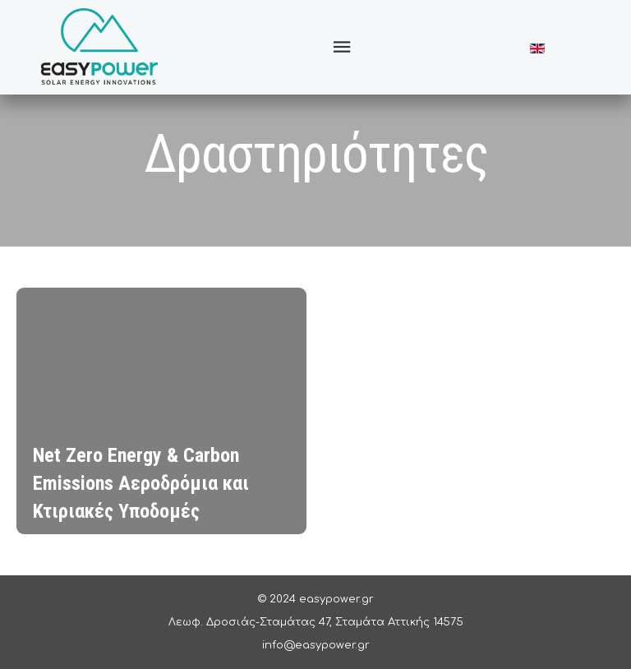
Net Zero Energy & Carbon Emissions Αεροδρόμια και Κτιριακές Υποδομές (141, 483)
